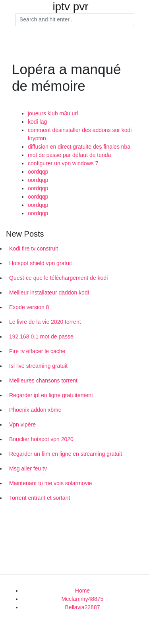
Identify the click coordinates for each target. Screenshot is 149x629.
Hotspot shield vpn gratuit (40, 263)
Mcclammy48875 (83, 599)
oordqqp (38, 171)
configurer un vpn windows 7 (63, 163)
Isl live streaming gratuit (38, 366)
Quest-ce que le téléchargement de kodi (58, 278)
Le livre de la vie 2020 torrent (45, 322)
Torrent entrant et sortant (39, 498)
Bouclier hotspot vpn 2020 (41, 439)
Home (82, 590)
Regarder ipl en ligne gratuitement (51, 395)
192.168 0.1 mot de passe (41, 336)
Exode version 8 (29, 307)
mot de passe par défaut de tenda (69, 155)
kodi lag (37, 122)
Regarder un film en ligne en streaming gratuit (65, 454)
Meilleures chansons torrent (43, 380)
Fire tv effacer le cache (37, 351)
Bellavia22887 (82, 607)
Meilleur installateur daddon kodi (49, 292)
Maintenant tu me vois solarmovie (50, 483)
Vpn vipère (22, 424)
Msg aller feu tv (28, 468)
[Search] (74, 20)
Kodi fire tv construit (33, 248)
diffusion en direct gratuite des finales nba (79, 146)
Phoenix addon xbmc (35, 410)
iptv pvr (70, 6)
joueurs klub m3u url (53, 113)
